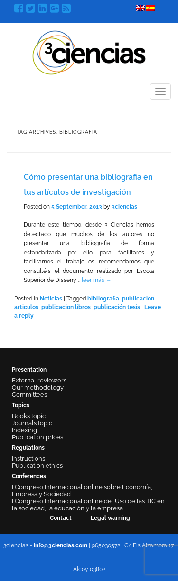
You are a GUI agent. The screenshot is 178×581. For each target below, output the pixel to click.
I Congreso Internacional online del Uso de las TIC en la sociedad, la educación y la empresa (88, 505)
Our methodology (38, 387)
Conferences (29, 476)
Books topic (29, 415)
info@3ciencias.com (60, 545)
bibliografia (103, 298)
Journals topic (32, 423)
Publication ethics (37, 465)
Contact (61, 518)
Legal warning (110, 518)
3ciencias (124, 206)
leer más (97, 280)
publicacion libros (66, 307)
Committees (29, 394)
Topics (20, 405)
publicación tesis (117, 307)
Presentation (29, 369)
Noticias (51, 298)
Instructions (28, 458)
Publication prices (37, 437)
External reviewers (39, 380)
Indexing (24, 430)
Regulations (28, 448)
